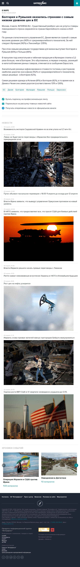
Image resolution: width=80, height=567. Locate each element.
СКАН (3, 549)
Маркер (4, 540)
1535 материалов (10, 486)
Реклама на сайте (49, 497)
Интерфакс (40, 3)
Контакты (5, 497)
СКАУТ (4, 539)
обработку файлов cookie (19, 519)
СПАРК (4, 536)
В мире (5, 10)
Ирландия (30, 90)
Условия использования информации (52, 534)
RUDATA (4, 551)
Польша (50, 90)
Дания (10, 90)
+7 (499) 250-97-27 (7, 524)
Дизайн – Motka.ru (45, 539)
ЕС (4, 90)
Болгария (20, 90)
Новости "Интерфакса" (9, 547)
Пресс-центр (28, 497)
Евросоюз (61, 90)
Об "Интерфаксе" (16, 497)
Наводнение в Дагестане (53, 478)
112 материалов (47, 482)
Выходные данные (45, 537)
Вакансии (38, 497)
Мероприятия (62, 497)
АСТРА (4, 542)
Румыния (41, 90)
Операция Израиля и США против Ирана (20, 480)
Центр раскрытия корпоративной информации (16, 552)
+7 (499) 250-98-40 (56, 522)
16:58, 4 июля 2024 (9, 13)
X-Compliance (6, 537)
